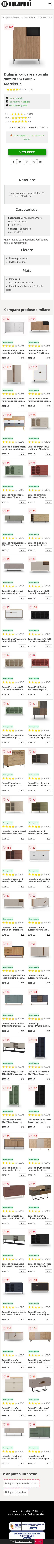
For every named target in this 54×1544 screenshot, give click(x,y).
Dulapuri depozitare (16, 1492)
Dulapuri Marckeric (11, 17)
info (22, 357)
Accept (38, 1541)
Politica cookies (36, 1514)
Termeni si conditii (20, 1511)
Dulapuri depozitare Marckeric (38, 17)
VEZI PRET (27, 152)
